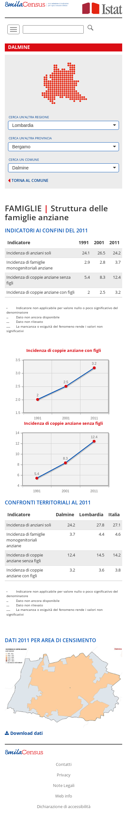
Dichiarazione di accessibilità (63, 806)
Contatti (64, 764)
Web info (63, 796)
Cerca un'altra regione (29, 117)
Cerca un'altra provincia (30, 138)
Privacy (64, 775)
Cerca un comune (24, 159)
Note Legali (63, 785)
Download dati (24, 733)
